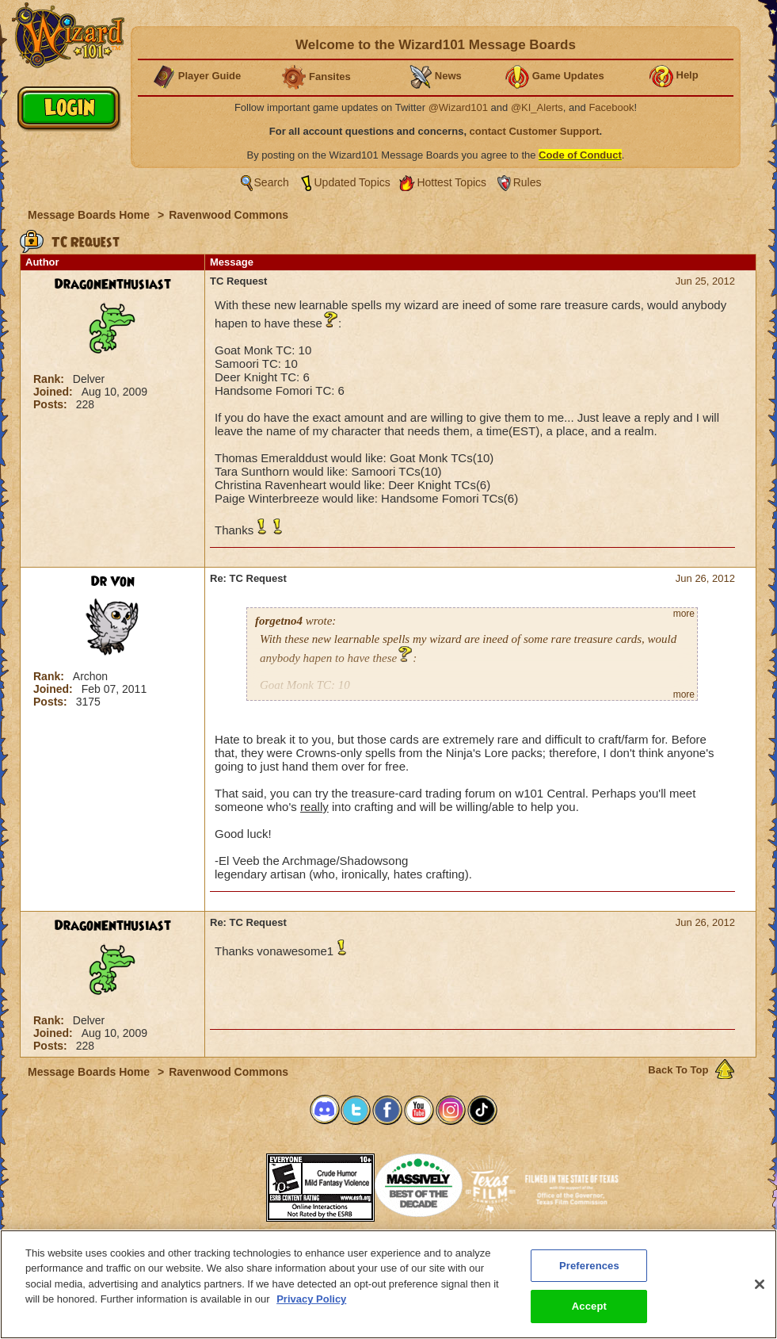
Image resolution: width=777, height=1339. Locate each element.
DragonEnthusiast (113, 284)
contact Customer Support (535, 131)
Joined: (54, 391)
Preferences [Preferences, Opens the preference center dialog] (589, 1269)
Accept (589, 1310)
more (684, 613)
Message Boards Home (90, 215)
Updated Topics (352, 182)
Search (271, 182)
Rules (527, 182)
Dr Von (113, 581)
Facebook (611, 107)
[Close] (759, 1287)
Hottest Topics (451, 182)
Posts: (51, 404)
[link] (226, 1182)
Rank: (50, 379)
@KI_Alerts (537, 107)
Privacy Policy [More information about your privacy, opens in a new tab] (311, 1303)
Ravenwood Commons (228, 215)
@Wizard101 (458, 107)
